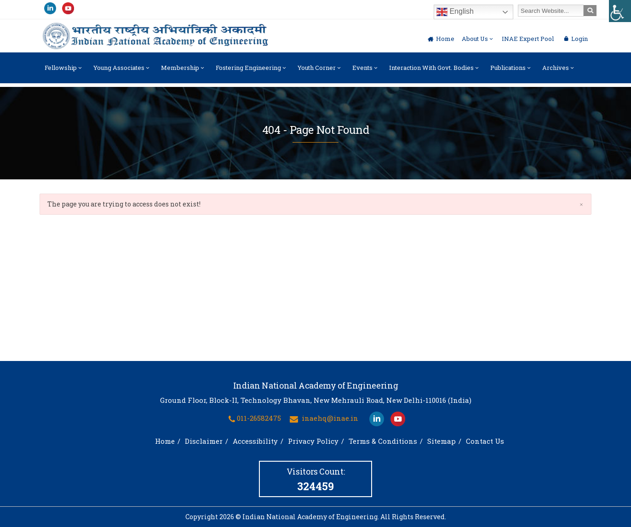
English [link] (455, 11)
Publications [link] (511, 71)
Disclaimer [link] (204, 441)
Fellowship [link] (64, 71)
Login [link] (579, 38)
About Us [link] (478, 38)
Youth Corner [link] (320, 71)
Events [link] (365, 71)
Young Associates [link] (122, 71)
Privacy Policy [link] (313, 441)
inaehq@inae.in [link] (330, 418)
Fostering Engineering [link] (251, 71)
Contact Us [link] (485, 441)
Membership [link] (183, 71)
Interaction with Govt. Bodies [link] (434, 71)
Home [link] (445, 38)
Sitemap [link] (441, 441)
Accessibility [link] (255, 441)
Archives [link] (558, 71)
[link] (620, 11)
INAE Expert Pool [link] (528, 38)
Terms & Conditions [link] (383, 441)
